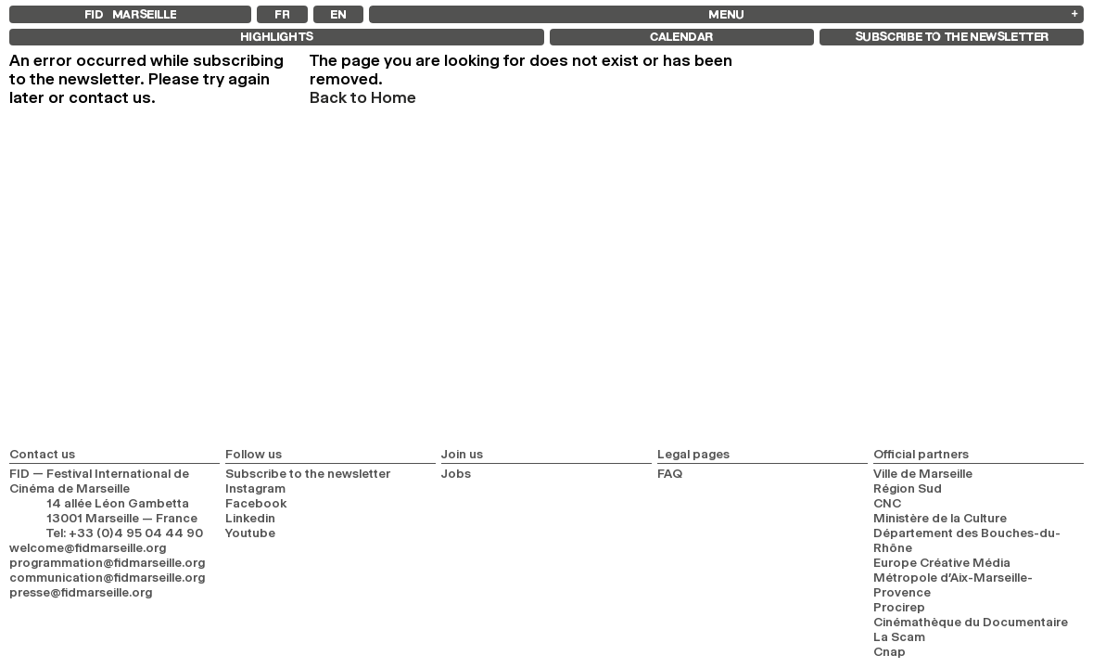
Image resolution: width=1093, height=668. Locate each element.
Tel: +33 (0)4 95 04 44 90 (124, 532)
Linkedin (250, 517)
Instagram (255, 488)
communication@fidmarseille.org (107, 577)
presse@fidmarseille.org (80, 591)
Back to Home (363, 97)
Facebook (256, 502)
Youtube (250, 532)
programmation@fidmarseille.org (107, 562)
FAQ (669, 473)
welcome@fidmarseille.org (87, 547)
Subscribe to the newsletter (307, 473)
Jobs (456, 473)
